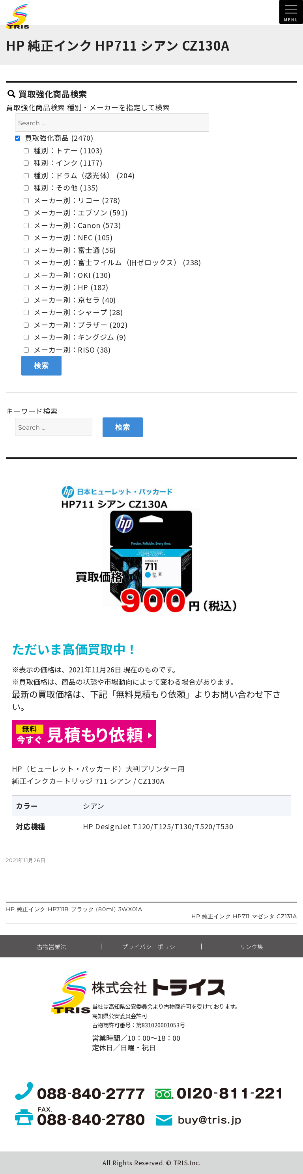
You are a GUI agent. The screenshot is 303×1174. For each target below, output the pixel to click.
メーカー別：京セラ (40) (70, 299)
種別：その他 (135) (61, 187)
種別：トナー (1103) (63, 150)
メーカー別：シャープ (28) (73, 312)
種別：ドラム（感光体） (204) (79, 175)
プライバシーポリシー (151, 946)
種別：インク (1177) (63, 162)
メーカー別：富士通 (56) (70, 250)
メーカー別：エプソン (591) (75, 212)
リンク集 (251, 946)
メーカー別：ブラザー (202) (75, 324)
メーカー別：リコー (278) (72, 200)
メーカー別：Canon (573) (72, 225)
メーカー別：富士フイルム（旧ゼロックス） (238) (112, 262)
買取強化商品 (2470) (54, 137)
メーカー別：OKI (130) (67, 275)
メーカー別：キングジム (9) (75, 337)
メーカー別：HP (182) (66, 287)
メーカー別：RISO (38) (67, 349)
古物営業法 (51, 946)
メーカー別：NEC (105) (68, 237)
